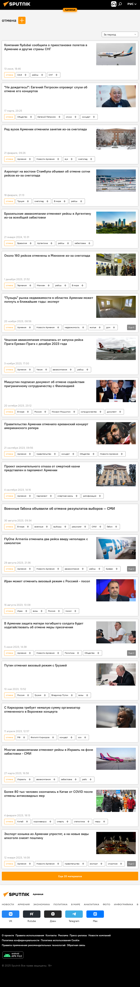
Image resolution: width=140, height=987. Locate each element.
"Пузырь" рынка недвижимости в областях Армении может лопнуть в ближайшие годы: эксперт (48, 300)
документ (111, 411)
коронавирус (40, 821)
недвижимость (72, 327)
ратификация (89, 495)
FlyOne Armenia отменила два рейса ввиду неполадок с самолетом (46, 541)
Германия (22, 285)
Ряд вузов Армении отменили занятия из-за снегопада (45, 129)
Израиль (21, 779)
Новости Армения (45, 159)
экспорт (94, 863)
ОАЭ (19, 74)
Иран (20, 611)
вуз (66, 159)
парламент (41, 495)
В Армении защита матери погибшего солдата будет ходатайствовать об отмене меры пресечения (43, 625)
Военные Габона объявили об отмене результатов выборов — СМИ (59, 508)
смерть (60, 821)
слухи (69, 116)
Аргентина (42, 243)
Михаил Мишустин (61, 411)
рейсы (35, 74)
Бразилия (22, 243)
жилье (93, 327)
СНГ (51, 74)
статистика (79, 821)
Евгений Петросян (47, 116)
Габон (109, 526)
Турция (20, 201)
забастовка (80, 243)
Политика (69, 653)
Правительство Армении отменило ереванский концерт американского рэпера (46, 426)
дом (108, 327)
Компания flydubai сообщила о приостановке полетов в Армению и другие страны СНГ (45, 47)
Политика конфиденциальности (20, 940)
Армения (21, 159)
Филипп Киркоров (40, 737)
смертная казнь (65, 495)
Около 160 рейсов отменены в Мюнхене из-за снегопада (47, 256)
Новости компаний (99, 935)
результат (76, 526)
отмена (9, 20)
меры (97, 821)
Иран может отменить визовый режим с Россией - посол (47, 581)
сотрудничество (89, 411)
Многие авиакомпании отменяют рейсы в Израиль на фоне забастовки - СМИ (48, 752)
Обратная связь (76, 945)
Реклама (63, 935)
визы (35, 611)
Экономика (41, 904)
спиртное (112, 863)
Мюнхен (41, 285)
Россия (38, 411)
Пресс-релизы (78, 935)
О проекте (8, 935)
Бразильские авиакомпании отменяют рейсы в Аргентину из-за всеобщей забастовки (47, 216)
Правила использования (29, 935)
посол (68, 611)
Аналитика (91, 904)
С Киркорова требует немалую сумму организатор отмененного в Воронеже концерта (42, 710)
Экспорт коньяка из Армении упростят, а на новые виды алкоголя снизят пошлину (46, 836)
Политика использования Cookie (60, 940)
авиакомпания (60, 369)
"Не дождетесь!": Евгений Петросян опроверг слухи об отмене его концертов (45, 89)
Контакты (51, 935)
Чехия (39, 369)
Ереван (109, 568)
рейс (84, 779)
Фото (106, 904)
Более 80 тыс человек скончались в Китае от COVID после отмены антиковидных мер (48, 794)
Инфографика (123, 904)
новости (8, 904)
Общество (22, 116)
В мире (57, 201)
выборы (57, 526)
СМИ (94, 526)
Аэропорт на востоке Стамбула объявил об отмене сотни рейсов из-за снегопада (47, 173)
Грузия (38, 695)
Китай (20, 821)
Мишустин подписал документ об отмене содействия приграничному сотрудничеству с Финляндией (44, 384)
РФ (18, 737)
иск (79, 737)
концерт (86, 116)
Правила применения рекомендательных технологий (33, 945)
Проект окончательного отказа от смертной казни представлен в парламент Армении (42, 468)
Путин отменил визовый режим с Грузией (35, 665)
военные (38, 526)
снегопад (83, 159)
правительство (43, 454)
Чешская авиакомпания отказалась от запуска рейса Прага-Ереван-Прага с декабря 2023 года (43, 342)
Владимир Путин (59, 695)
